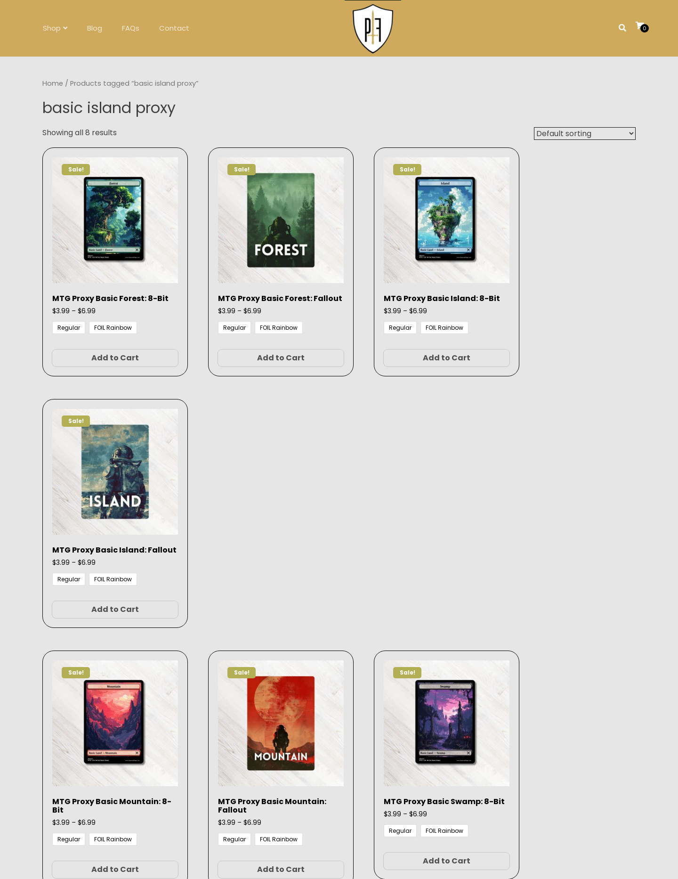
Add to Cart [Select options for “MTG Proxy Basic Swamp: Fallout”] (568, 597)
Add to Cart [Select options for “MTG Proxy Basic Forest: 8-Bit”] (107, 351)
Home (52, 83)
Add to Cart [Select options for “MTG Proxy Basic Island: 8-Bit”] (414, 351)
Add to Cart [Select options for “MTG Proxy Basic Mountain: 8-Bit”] (107, 597)
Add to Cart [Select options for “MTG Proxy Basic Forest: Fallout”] (261, 351)
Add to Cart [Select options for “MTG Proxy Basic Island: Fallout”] (568, 351)
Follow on (339, 748)
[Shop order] (585, 133)
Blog (94, 28)
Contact (174, 28)
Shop (52, 28)
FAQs (130, 28)
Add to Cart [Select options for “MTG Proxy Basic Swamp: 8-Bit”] (414, 597)
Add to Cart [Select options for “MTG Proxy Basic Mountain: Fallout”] (261, 597)
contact (353, 711)
